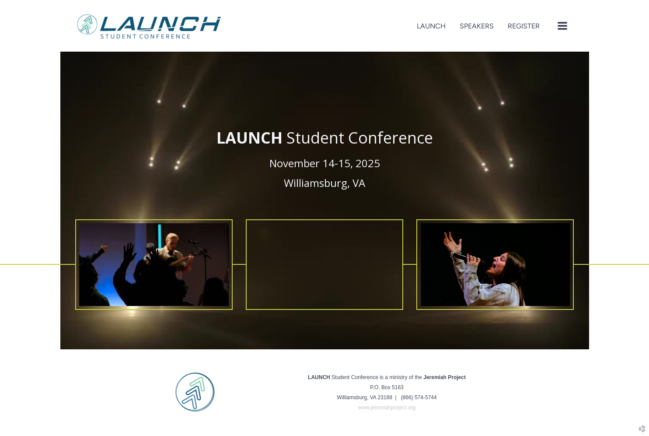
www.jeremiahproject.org (386, 407)
